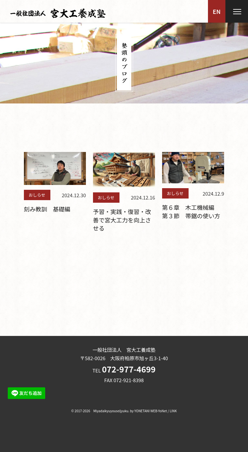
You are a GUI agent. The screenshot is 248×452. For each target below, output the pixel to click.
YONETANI (142, 410)
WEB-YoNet (158, 410)
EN (217, 11)
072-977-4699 (129, 369)
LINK (173, 410)
